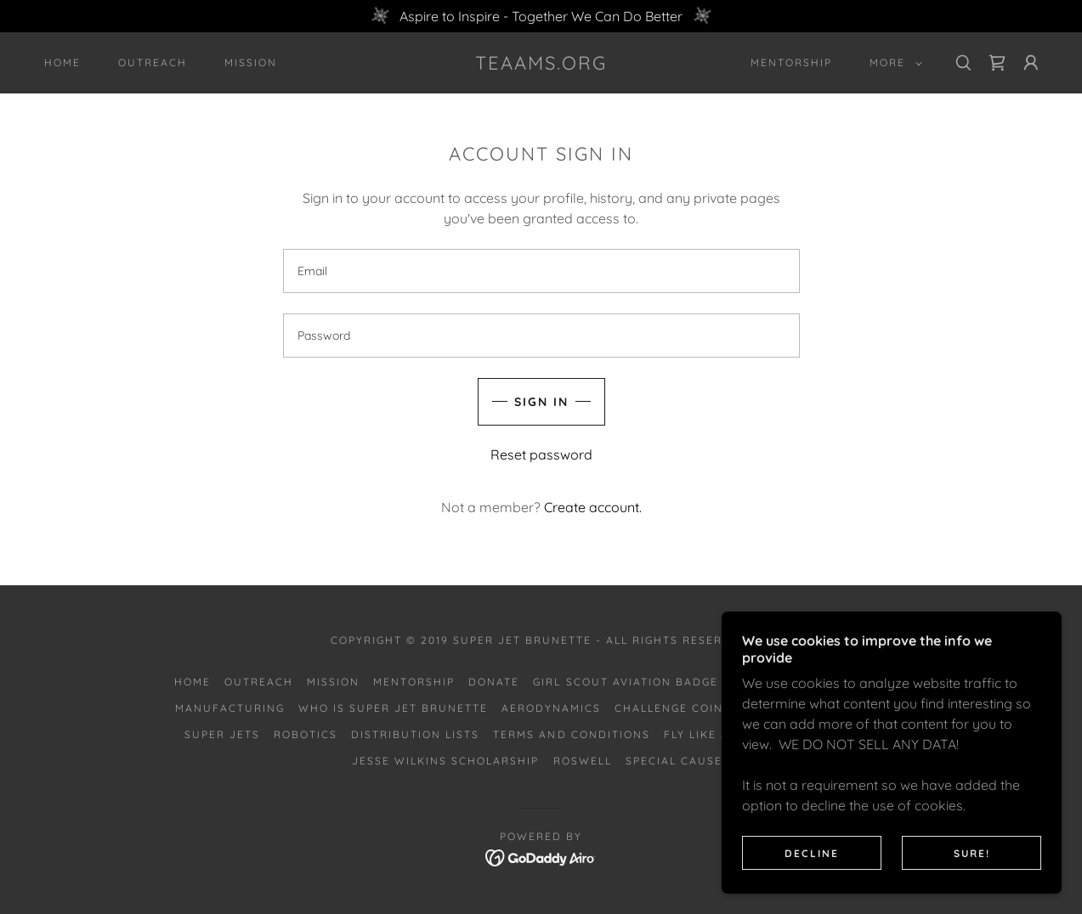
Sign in (541, 401)
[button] (892, 63)
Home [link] (62, 62)
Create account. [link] (593, 507)
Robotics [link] (305, 734)
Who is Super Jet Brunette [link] (393, 708)
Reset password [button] (541, 454)
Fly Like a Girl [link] (713, 734)
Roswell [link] (582, 760)
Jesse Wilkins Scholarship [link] (445, 760)
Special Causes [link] (678, 760)
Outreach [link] (152, 62)
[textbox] (541, 271)
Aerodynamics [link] (551, 708)
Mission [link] (250, 62)
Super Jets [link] (222, 734)
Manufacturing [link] (230, 708)
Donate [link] (493, 681)
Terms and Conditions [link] (571, 734)
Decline (812, 853)
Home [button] (192, 681)
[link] (541, 64)
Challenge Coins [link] (673, 708)
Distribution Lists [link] (415, 734)
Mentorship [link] (791, 62)
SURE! (972, 853)
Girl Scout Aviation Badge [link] (625, 681)
